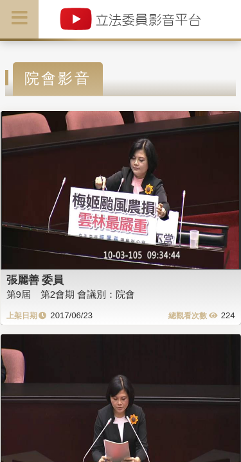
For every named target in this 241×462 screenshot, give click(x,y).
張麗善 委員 (35, 280)
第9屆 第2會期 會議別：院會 (71, 294)
